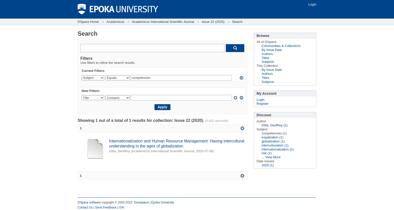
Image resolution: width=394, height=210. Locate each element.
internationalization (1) (278, 149)
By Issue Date (272, 50)
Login (312, 4)
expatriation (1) (272, 137)
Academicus (115, 22)
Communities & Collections (281, 46)
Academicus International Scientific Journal (163, 22)
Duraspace (141, 202)
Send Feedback (106, 207)
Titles (265, 58)
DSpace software (89, 202)
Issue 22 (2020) (213, 22)
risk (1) (267, 153)
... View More (271, 157)
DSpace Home (88, 22)
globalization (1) (273, 141)
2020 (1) (268, 165)
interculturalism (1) (275, 145)
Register (263, 104)
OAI (121, 207)
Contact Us (85, 207)
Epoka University (162, 202)
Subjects (268, 62)
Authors (267, 54)
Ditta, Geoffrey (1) (274, 125)
